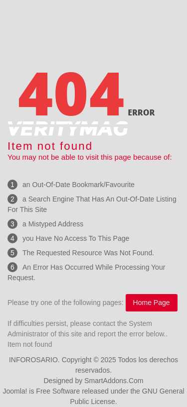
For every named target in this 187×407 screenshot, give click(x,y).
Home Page (151, 302)
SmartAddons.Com (113, 381)
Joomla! (14, 391)
